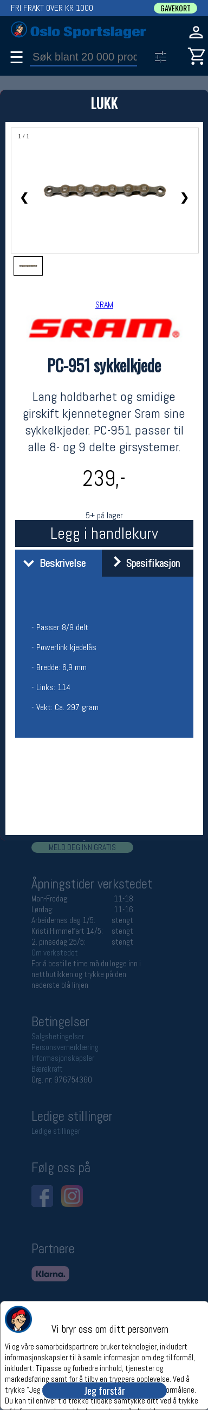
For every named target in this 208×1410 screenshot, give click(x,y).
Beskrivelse (52, 563)
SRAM (104, 304)
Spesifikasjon (142, 563)
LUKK (104, 103)
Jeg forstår (104, 1391)
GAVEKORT (175, 8)
